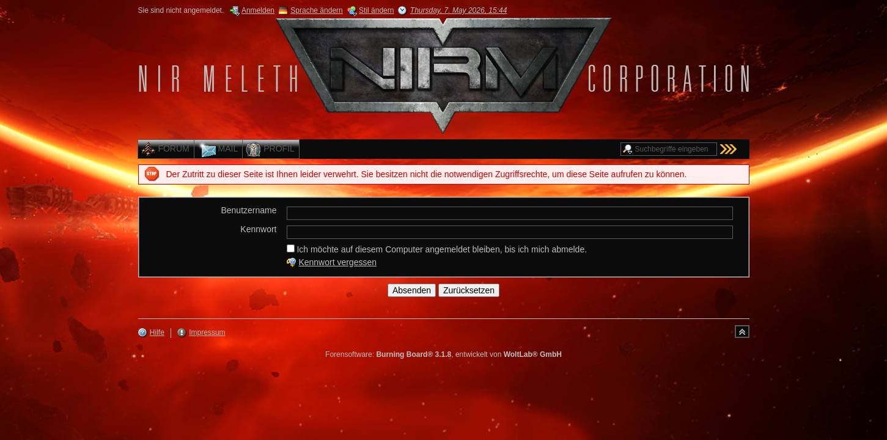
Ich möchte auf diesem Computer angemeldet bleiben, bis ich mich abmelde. (437, 249)
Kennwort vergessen (337, 262)
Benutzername (248, 210)
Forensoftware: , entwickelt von (443, 354)
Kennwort (258, 229)
